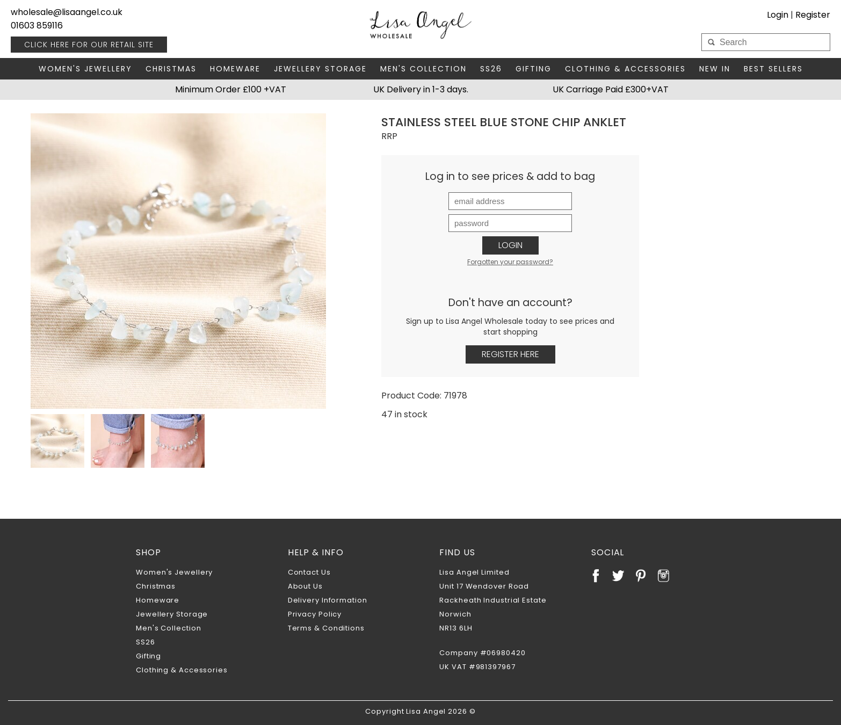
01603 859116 (37, 25)
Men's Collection (423, 68)
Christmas (171, 68)
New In (714, 68)
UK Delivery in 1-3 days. (420, 89)
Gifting (534, 68)
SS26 (491, 68)
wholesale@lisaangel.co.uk (66, 12)
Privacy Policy (315, 614)
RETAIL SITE (89, 44)
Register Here (510, 354)
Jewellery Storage (320, 68)
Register (812, 15)
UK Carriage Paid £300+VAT (611, 89)
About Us (305, 586)
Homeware (235, 68)
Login (777, 15)
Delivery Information (327, 600)
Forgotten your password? (510, 261)
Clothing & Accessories (625, 68)
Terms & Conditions (326, 628)
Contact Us (309, 572)
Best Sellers (773, 68)
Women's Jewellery (85, 68)
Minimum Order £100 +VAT (230, 89)
